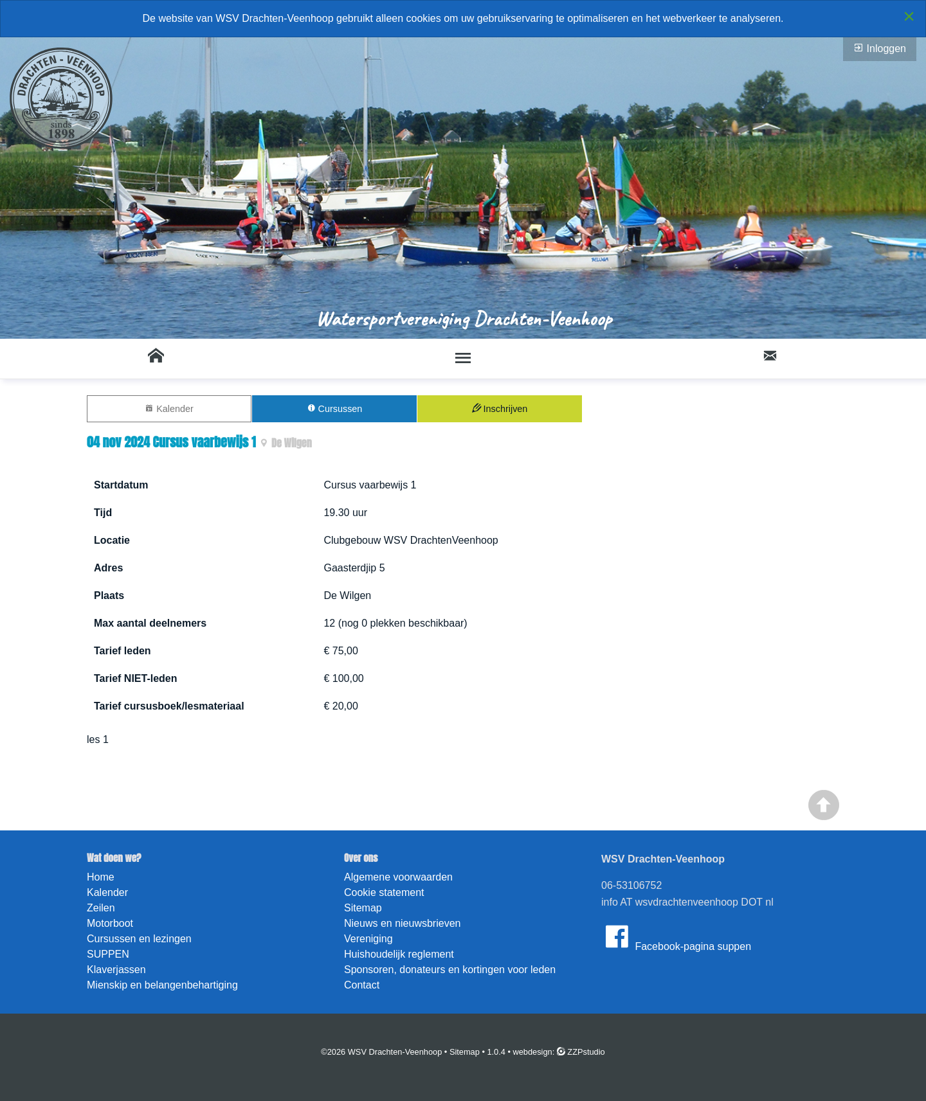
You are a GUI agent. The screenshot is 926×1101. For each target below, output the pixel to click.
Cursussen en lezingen (139, 938)
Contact (361, 985)
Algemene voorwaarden (398, 877)
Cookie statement (384, 892)
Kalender (169, 408)
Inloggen (879, 48)
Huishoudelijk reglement (399, 954)
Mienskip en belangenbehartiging (162, 985)
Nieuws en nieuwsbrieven (402, 923)
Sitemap (363, 907)
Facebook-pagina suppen (676, 936)
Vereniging (368, 938)
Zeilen (101, 907)
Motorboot (110, 923)
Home (100, 877)
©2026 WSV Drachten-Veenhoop (381, 1052)
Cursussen (335, 408)
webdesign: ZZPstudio (559, 1052)
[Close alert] (909, 16)
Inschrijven (500, 408)
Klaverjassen (116, 969)
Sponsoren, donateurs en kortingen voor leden (450, 969)
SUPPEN (108, 954)
